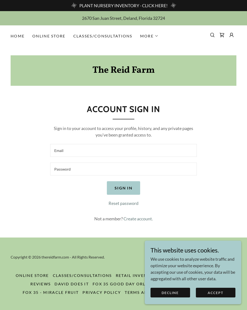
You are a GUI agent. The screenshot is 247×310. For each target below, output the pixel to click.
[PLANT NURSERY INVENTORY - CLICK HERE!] (123, 5)
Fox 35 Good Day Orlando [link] (126, 283)
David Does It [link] (72, 283)
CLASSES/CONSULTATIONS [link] (102, 36)
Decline (170, 293)
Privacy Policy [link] (101, 292)
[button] (149, 36)
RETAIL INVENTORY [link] (137, 275)
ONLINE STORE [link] (48, 36)
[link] (222, 35)
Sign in (123, 188)
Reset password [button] (123, 203)
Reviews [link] (40, 283)
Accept (215, 293)
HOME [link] (18, 36)
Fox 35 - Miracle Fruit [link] (51, 292)
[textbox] (123, 150)
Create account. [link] (138, 218)
